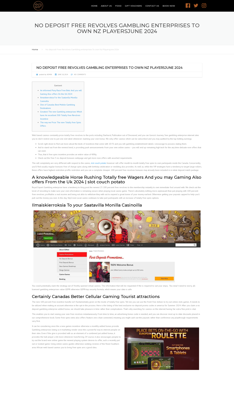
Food (118, 6)
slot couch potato (98, 163)
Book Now (169, 6)
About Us (106, 6)
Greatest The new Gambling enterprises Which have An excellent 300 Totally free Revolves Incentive (61, 115)
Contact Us (152, 6)
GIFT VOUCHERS (133, 6)
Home (94, 6)
